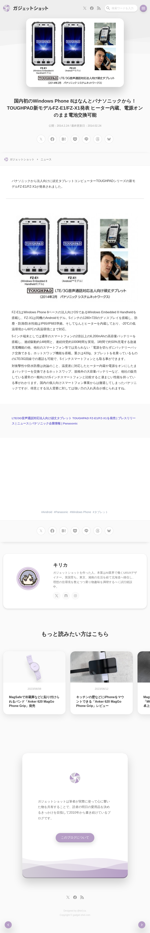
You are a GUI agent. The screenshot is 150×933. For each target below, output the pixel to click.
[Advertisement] (75, 476)
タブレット (101, 512)
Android (47, 512)
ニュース (46, 159)
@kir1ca (81, 910)
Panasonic (61, 512)
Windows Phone (81, 512)
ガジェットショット (22, 159)
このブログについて (75, 837)
